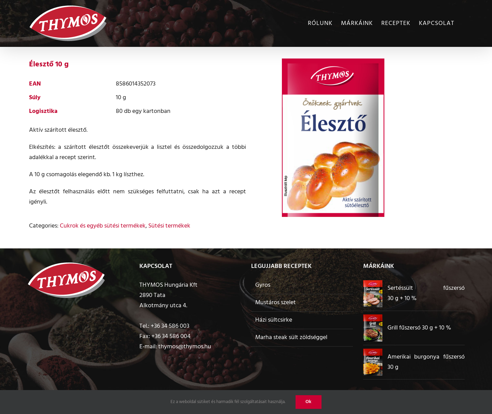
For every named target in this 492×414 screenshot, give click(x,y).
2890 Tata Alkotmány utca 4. (163, 300)
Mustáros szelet (275, 303)
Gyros (262, 285)
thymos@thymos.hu (184, 347)
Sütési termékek (169, 226)
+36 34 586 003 (170, 326)
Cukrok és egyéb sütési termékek (103, 226)
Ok (308, 402)
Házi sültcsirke (273, 320)
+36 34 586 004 (171, 336)
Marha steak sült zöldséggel (291, 337)
